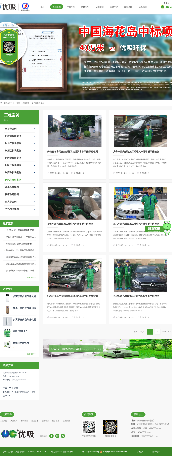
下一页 (163, 332)
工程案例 (26, 103)
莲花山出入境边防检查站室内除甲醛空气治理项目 (21, 264)
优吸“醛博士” (20, 331)
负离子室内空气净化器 (24, 296)
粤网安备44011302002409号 (115, 452)
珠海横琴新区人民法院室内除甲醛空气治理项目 (21, 257)
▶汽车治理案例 (38, 103)
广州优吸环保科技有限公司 (61, 452)
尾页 (169, 332)
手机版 (139, 452)
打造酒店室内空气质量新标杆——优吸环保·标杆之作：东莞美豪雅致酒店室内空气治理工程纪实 (21, 244)
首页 (42, 7)
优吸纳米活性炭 (21, 343)
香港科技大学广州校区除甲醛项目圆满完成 (21, 250)
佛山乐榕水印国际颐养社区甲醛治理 (21, 271)
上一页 (141, 332)
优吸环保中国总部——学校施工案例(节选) (21, 237)
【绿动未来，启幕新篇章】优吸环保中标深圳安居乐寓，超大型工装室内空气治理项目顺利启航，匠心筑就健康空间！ (21, 230)
